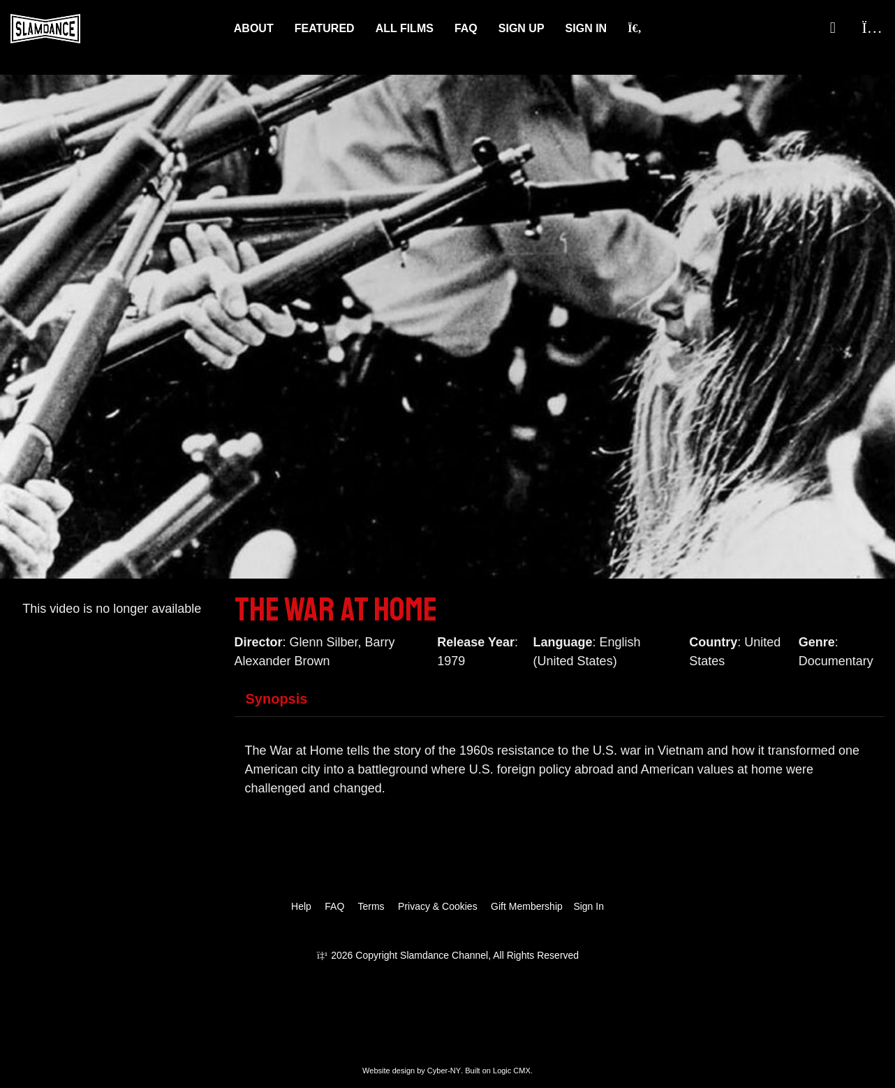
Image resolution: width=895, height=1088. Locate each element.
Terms (370, 906)
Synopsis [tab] (277, 698)
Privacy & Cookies (438, 906)
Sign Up (521, 28)
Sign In (586, 28)
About (254, 28)
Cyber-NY (444, 1070)
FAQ (466, 28)
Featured (325, 28)
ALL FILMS (405, 28)
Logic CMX (512, 1070)
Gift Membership (527, 906)
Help (301, 906)
